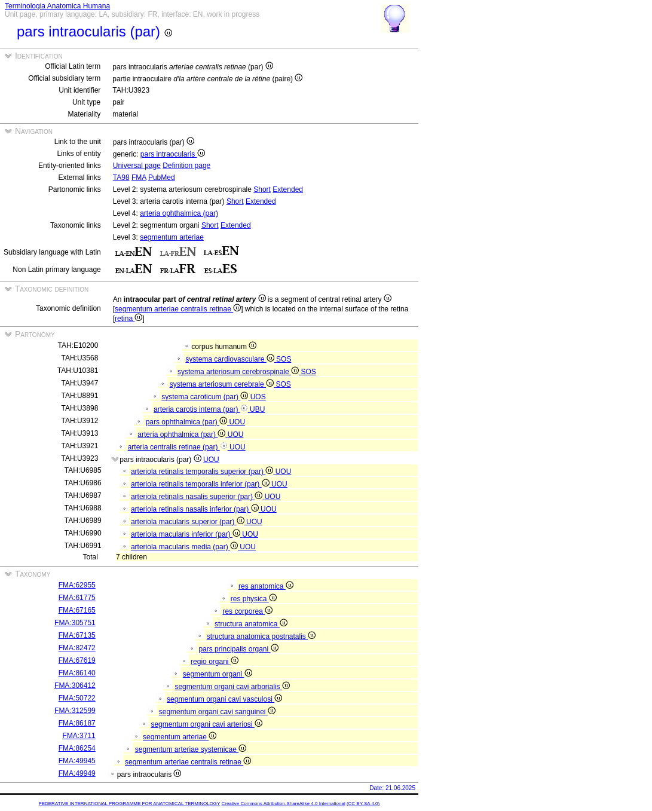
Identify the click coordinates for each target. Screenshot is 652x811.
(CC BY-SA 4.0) (363, 803)
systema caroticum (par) (205, 397)
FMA (138, 177)
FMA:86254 (77, 748)
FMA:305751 (75, 623)
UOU (237, 422)
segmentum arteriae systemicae (190, 749)
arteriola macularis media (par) (185, 547)
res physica (254, 599)
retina (128, 318)
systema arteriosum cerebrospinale (239, 372)
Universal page (137, 165)
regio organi (214, 661)
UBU (257, 409)
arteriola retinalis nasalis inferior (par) (196, 509)
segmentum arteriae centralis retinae (178, 309)
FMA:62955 (77, 585)
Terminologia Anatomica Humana (57, 6)
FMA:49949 (77, 773)
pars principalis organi (238, 649)
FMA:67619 (77, 660)
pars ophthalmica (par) (187, 422)
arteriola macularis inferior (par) (186, 534)
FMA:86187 (77, 723)
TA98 (121, 177)
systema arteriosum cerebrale (223, 384)
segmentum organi (217, 674)
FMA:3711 (78, 736)
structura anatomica (251, 624)
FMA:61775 (77, 597)
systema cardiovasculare (230, 359)
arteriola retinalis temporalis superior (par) (203, 471)
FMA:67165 (77, 610)
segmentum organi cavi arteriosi (206, 724)
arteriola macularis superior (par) (188, 522)
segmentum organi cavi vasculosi (224, 699)
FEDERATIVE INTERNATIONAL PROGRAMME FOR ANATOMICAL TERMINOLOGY (129, 803)
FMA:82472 (77, 648)
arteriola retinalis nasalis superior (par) (198, 496)
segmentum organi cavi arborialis (232, 687)
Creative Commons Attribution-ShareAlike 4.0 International (283, 803)
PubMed (161, 177)
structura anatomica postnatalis (261, 636)
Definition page (186, 165)
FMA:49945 (77, 761)
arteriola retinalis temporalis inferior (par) (201, 484)
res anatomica (265, 586)
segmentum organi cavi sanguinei (217, 712)
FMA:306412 (75, 685)
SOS (283, 359)
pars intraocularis (172, 154)
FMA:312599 (75, 710)
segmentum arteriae (172, 237)
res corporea (247, 611)
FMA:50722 (77, 698)
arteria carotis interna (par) (202, 409)
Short (262, 189)
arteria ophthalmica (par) (179, 213)
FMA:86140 (77, 673)
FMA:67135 (77, 635)
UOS (258, 397)
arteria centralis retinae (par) (178, 447)
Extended (288, 189)
